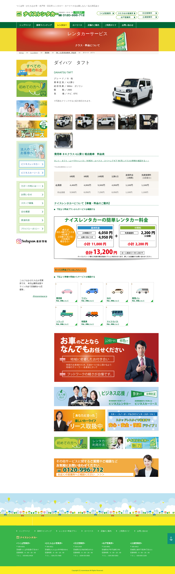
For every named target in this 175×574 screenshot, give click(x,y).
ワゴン (87, 299)
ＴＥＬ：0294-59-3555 (81, 555)
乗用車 (47, 52)
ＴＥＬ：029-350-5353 (110, 555)
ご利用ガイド (110, 25)
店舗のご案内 (93, 25)
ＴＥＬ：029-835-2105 (138, 555)
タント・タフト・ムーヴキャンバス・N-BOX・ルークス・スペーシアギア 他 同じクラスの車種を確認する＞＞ (101, 161)
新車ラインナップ (44, 25)
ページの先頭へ (171, 538)
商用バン (138, 299)
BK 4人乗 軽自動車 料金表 (66, 52)
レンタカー (62, 25)
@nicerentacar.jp (40, 296)
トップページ (25, 25)
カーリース (77, 25)
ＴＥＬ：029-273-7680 (53, 555)
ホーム (21, 52)
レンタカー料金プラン (68, 531)
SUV (113, 299)
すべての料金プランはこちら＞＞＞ (70, 270)
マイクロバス (113, 322)
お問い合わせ (127, 25)
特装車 (87, 322)
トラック (62, 322)
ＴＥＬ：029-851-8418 (24, 555)
